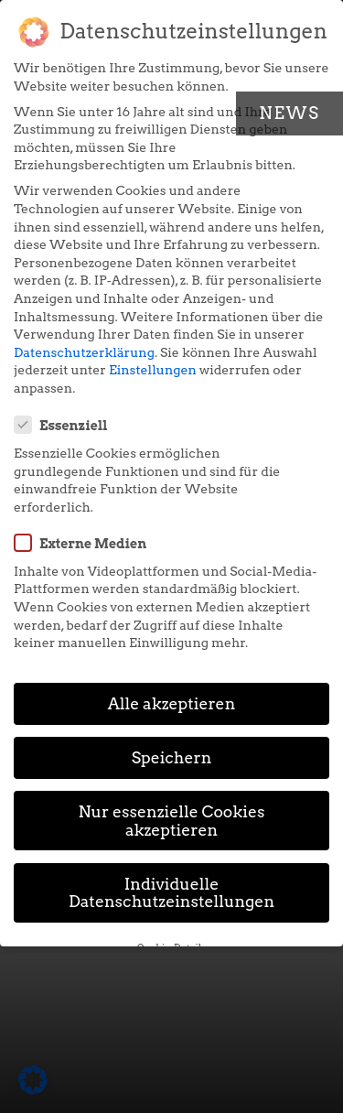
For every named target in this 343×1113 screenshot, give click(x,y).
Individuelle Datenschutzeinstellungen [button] (171, 893)
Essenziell (67, 425)
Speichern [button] (172, 757)
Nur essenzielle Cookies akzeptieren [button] (172, 820)
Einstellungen (153, 369)
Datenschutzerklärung (84, 352)
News (289, 113)
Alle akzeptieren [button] (172, 703)
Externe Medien (86, 543)
